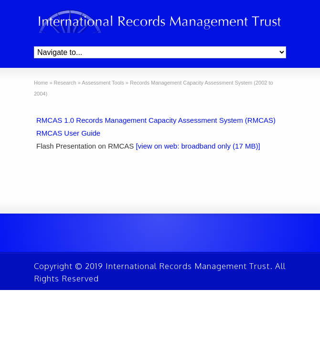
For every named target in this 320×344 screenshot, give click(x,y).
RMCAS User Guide (68, 133)
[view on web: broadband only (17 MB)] (198, 146)
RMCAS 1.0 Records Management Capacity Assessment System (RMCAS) (156, 120)
